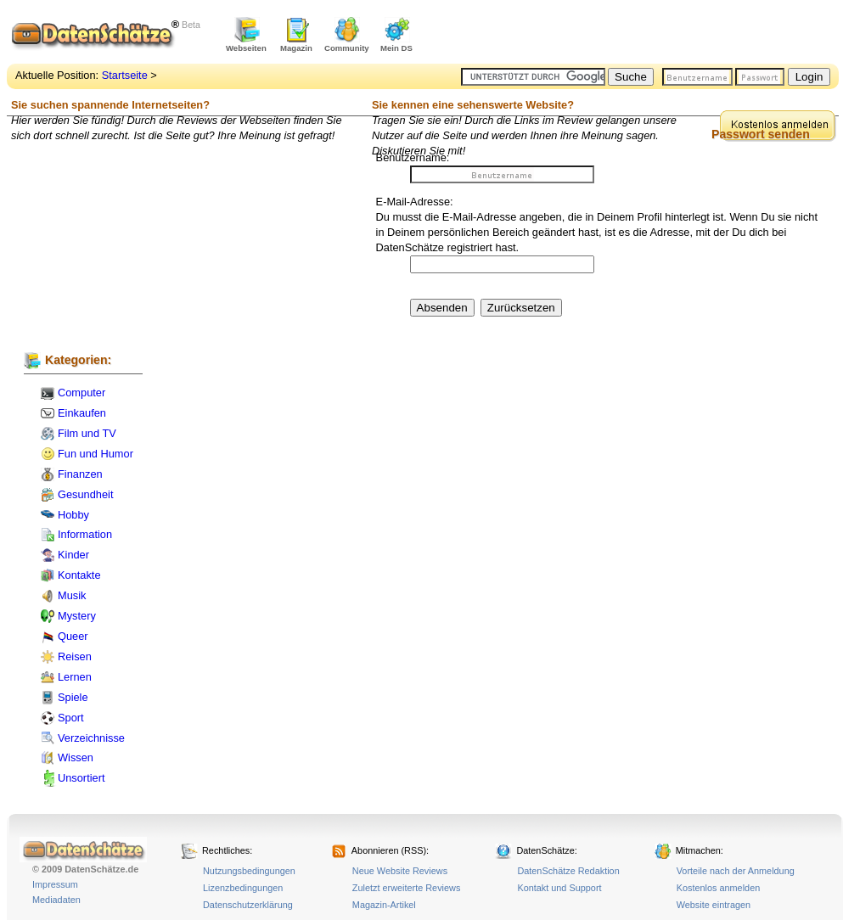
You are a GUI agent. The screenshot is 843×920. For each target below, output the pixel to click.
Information (85, 534)
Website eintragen (713, 905)
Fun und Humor (95, 453)
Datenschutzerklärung (248, 905)
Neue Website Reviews (399, 871)
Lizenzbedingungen (243, 888)
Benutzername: (413, 157)
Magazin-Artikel (384, 905)
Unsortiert (81, 777)
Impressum (55, 884)
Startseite (125, 75)
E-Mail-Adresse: (414, 201)
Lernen (75, 676)
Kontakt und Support (559, 888)
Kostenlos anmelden (719, 888)
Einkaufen (82, 413)
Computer (81, 392)
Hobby (73, 514)
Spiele (73, 697)
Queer (73, 636)
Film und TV (87, 433)
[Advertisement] (640, 33)
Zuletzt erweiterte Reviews (406, 888)
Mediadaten (56, 900)
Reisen (75, 656)
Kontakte (79, 575)
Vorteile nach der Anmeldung (736, 871)
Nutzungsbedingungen (249, 871)
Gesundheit (85, 494)
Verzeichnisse (91, 738)
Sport (71, 717)
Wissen (75, 757)
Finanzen (80, 474)
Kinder (73, 554)
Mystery (77, 615)
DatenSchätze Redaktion (568, 871)
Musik (72, 595)
